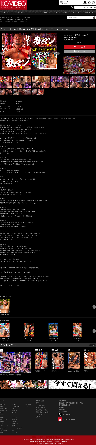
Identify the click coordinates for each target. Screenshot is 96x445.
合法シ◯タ (3, 430)
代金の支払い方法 (41, 410)
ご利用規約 (62, 401)
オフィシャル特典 (61, 12)
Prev (1, 53)
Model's (14, 413)
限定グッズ (47, 12)
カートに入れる (79, 46)
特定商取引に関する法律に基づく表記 (71, 403)
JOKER (2, 423)
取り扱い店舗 (40, 401)
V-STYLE (14, 432)
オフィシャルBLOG (69, 419)
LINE (1, 413)
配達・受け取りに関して (43, 412)
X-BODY (3, 428)
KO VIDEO (39, 437)
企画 (22, 109)
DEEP (2, 432)
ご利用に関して (40, 408)
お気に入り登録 (80, 51)
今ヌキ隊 (14, 419)
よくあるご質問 (40, 405)
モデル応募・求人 (89, 12)
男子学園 (28, 404)
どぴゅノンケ (4, 426)
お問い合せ (62, 409)
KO (17, 106)
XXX (13, 415)
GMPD (18, 111)
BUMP (20, 106)
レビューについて (41, 414)
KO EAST (14, 421)
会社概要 (61, 407)
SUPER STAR (16, 406)
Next (58, 53)
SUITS (2, 417)
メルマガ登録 (63, 411)
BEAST (2, 404)
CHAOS (14, 430)
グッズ (27, 406)
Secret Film (3, 411)
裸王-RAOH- (4, 408)
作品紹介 (20, 12)
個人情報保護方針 (64, 405)
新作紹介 (7, 12)
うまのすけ (15, 423)
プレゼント (75, 12)
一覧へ (92, 345)
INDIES (14, 404)
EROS (2, 406)
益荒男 (14, 426)
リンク (38, 417)
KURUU (2, 421)
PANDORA (3, 419)
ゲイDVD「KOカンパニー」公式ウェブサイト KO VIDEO (15, 17)
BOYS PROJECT (17, 428)
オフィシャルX (67, 414)
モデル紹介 (34, 12)
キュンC (14, 417)
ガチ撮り (14, 411)
